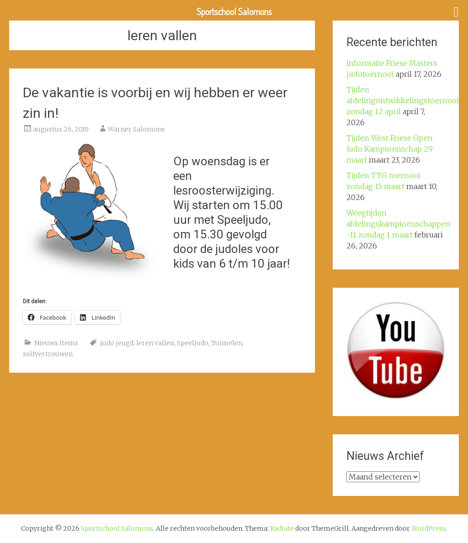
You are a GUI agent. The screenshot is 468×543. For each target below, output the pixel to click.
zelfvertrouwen (48, 354)
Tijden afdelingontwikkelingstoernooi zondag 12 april (402, 100)
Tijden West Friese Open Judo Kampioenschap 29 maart (389, 148)
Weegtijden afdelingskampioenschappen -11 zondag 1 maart (398, 223)
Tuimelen (226, 343)
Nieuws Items (56, 343)
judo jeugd (116, 343)
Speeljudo (192, 343)
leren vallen (155, 343)
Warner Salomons (136, 129)
